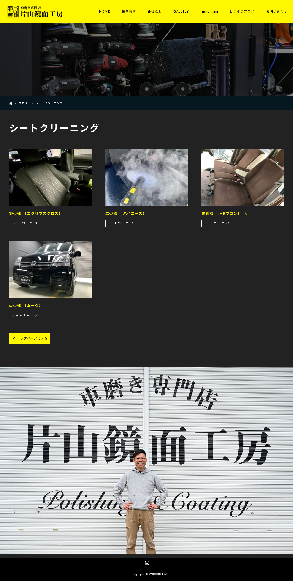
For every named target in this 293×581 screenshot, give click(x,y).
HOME (104, 11)
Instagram (209, 11)
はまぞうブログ (242, 11)
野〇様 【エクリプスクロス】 (35, 213)
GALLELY (181, 11)
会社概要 (155, 11)
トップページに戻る (31, 338)
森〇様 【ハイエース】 (125, 213)
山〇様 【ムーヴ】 (26, 305)
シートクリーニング (25, 223)
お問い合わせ (276, 11)
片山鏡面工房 (158, 574)
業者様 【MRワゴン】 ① (224, 213)
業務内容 (129, 11)
